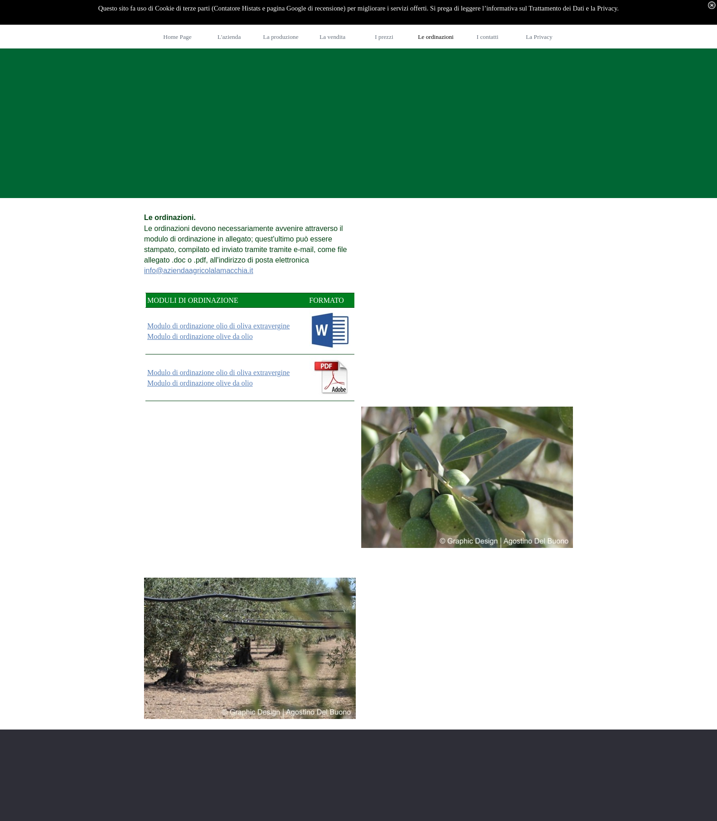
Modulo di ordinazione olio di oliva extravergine (218, 326)
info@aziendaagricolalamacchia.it (198, 270)
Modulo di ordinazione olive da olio (200, 336)
